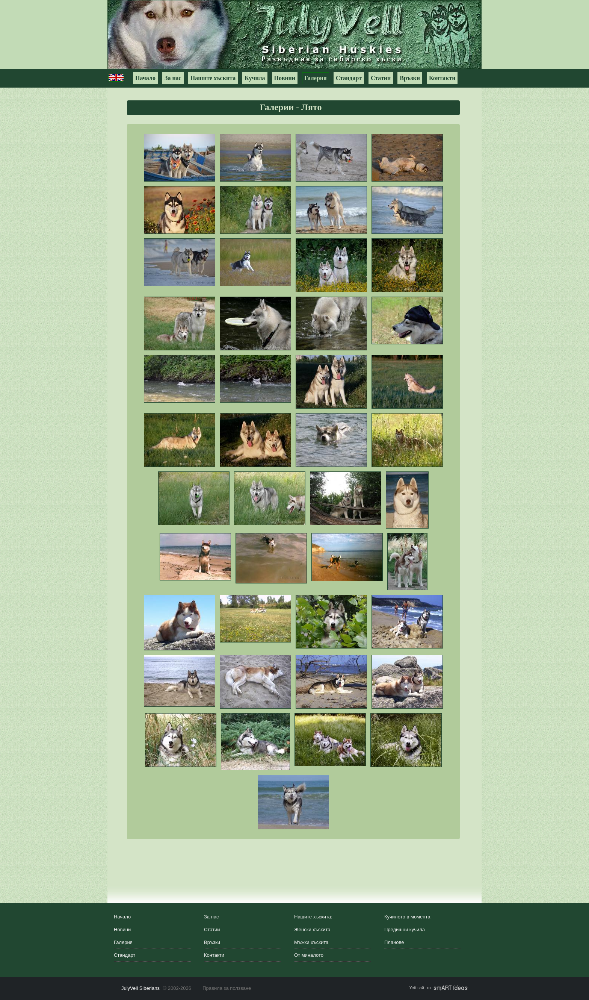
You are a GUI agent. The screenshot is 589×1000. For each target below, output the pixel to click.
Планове (394, 942)
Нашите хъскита (213, 78)
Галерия (315, 78)
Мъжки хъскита (311, 942)
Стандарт (349, 78)
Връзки (410, 78)
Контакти (442, 78)
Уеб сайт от (438, 987)
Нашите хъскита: (313, 917)
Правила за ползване (226, 988)
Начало (145, 78)
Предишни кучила (404, 929)
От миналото (308, 955)
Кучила (255, 78)
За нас (173, 78)
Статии (381, 78)
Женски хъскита (312, 929)
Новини (284, 78)
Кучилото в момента (407, 917)
